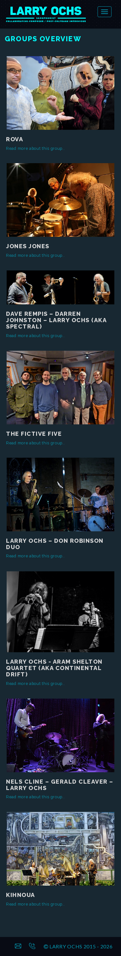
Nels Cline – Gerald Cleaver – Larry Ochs (59, 784)
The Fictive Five (34, 433)
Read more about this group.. (35, 148)
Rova (14, 139)
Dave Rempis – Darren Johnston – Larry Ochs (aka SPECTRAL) (56, 320)
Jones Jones (27, 246)
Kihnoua (20, 895)
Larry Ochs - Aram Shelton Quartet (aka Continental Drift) (54, 668)
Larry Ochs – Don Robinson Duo (55, 543)
